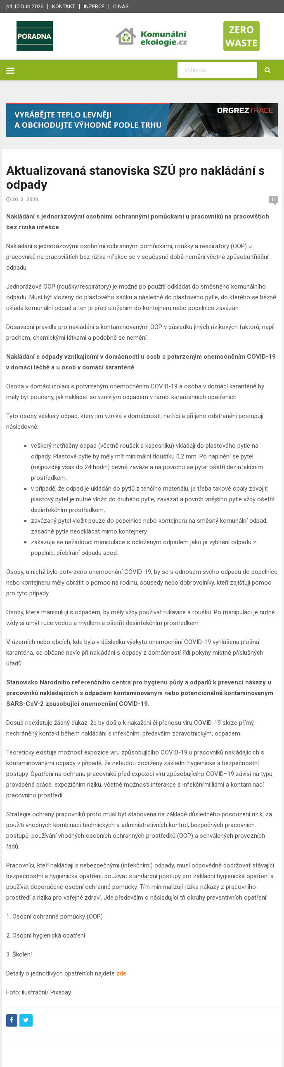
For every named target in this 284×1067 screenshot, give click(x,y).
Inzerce (94, 6)
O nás (121, 6)
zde (121, 973)
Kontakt (63, 6)
